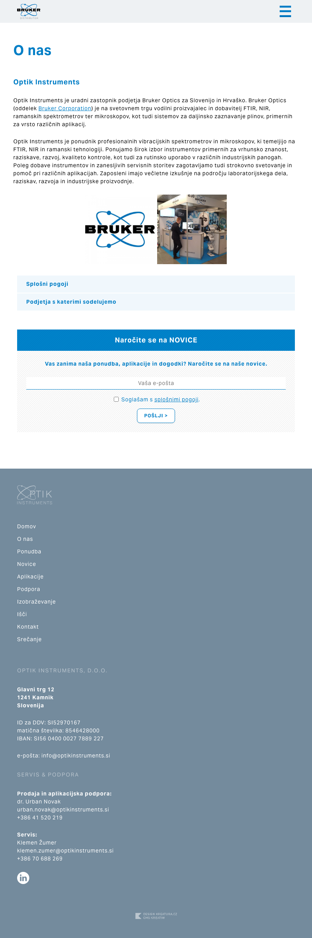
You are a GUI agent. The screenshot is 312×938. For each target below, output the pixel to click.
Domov (26, 526)
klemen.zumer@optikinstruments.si (65, 850)
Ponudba (29, 551)
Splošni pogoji (47, 283)
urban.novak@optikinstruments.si (63, 809)
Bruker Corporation (64, 108)
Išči (22, 614)
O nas (25, 539)
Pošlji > (156, 415)
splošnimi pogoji (176, 399)
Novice (26, 564)
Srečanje (29, 639)
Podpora (28, 589)
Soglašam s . (160, 399)
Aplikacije (30, 576)
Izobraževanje (36, 601)
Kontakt (28, 626)
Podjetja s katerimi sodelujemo (71, 301)
